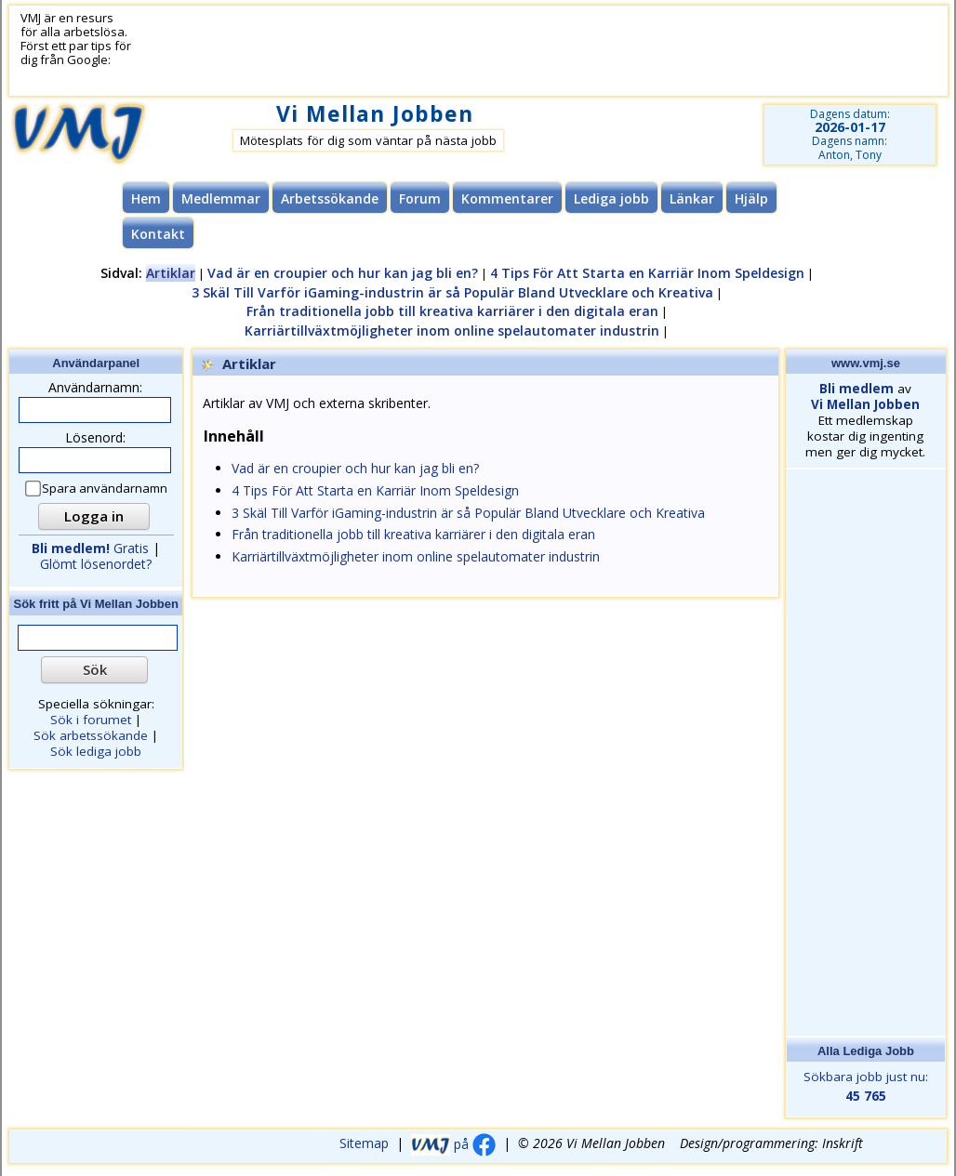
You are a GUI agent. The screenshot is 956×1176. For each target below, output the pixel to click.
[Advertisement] (473, 51)
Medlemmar (220, 198)
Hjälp (751, 198)
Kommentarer (507, 198)
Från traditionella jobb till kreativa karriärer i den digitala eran (452, 311)
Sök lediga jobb (95, 751)
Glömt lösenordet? (96, 564)
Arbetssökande (329, 198)
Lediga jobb (611, 198)
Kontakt (158, 234)
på (453, 1144)
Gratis (90, 548)
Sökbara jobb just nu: (865, 1086)
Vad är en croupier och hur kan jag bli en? (342, 273)
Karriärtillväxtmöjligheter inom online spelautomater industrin (452, 330)
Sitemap (364, 1144)
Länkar (692, 198)
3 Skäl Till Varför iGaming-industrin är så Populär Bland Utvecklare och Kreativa (452, 292)
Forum (420, 198)
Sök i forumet (90, 719)
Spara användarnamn (97, 489)
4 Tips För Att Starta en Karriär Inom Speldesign (647, 273)
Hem (146, 198)
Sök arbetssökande (90, 735)
